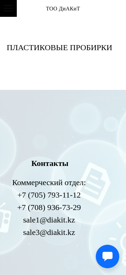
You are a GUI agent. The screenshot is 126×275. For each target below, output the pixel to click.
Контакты (49, 163)
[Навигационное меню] (8, 8)
